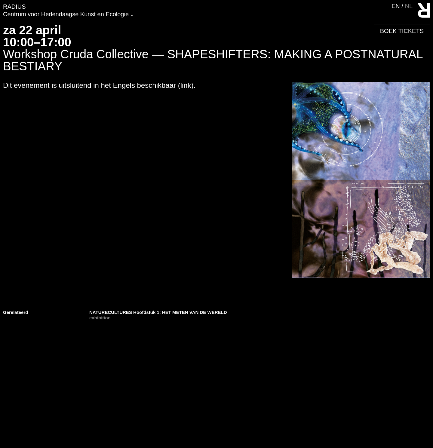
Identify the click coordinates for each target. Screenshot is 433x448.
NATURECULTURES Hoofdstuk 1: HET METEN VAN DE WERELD (158, 312)
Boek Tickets (402, 31)
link (185, 85)
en (396, 6)
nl (409, 6)
